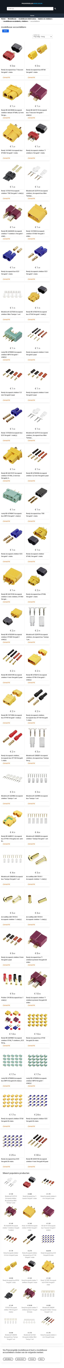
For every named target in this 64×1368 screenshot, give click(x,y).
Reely (41, 1359)
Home (32, 15)
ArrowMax (8, 1359)
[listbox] (42, 36)
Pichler (32, 1359)
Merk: (5, 31)
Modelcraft (20, 1359)
